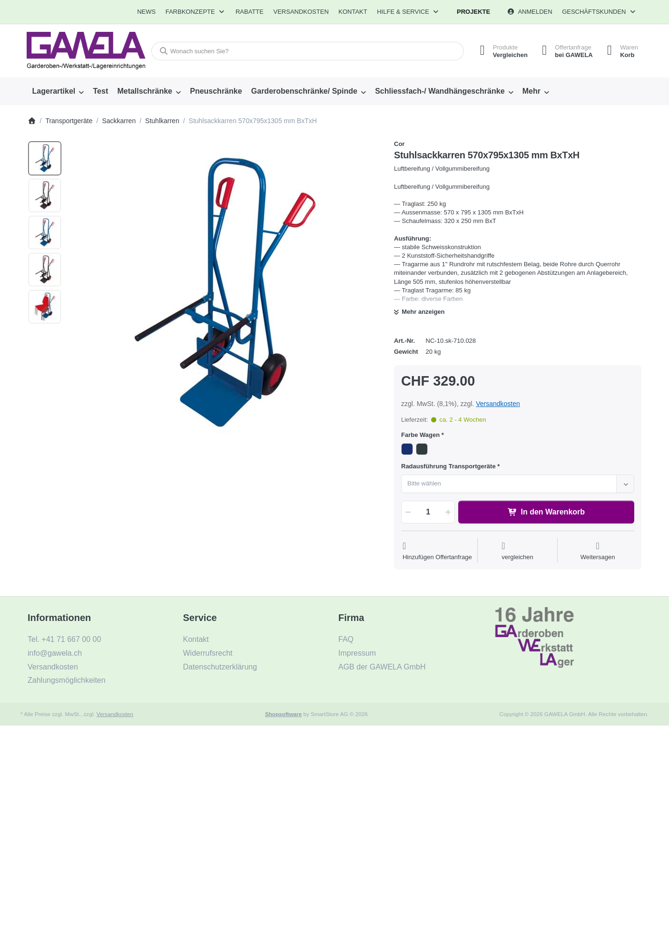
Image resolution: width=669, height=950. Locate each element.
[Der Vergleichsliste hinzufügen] (517, 551)
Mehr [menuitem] (531, 91)
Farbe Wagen (420, 434)
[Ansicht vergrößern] (224, 295)
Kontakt (352, 11)
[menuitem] (146, 12)
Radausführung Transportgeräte (448, 466)
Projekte (473, 11)
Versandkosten (498, 403)
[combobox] (307, 51)
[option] (45, 158)
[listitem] (224, 295)
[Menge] (428, 512)
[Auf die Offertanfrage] (437, 551)
